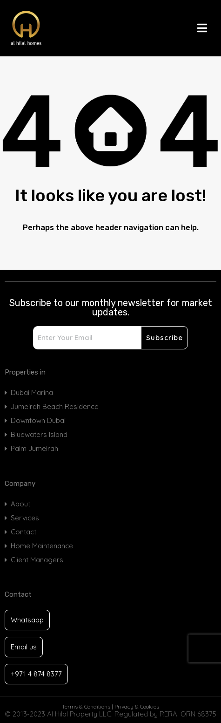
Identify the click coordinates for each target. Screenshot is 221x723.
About (20, 503)
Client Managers (37, 559)
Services (25, 517)
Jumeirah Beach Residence (55, 406)
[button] (206, 28)
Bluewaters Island (39, 434)
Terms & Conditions (86, 706)
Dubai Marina (32, 392)
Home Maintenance (42, 545)
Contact (23, 531)
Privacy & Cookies (136, 706)
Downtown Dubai (38, 420)
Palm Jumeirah (34, 448)
